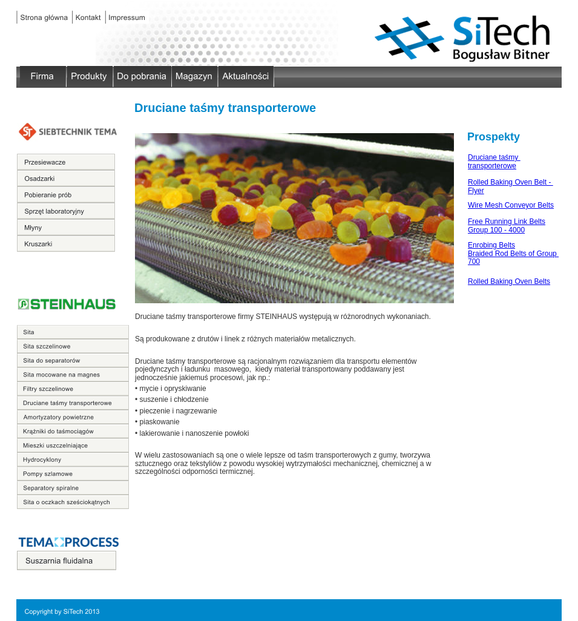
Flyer (476, 190)
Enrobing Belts (491, 245)
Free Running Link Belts (506, 221)
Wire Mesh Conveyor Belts (511, 205)
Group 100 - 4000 (496, 230)
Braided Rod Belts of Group (513, 253)
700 (474, 261)
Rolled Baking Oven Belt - (510, 182)
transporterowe (492, 166)
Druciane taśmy (494, 157)
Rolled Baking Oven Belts (509, 281)
